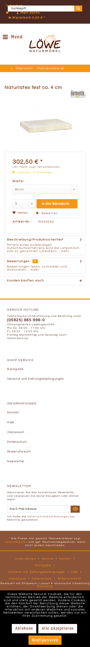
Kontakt (13, 412)
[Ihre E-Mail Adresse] (39, 509)
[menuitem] (45, 5)
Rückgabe (15, 369)
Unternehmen (25, 558)
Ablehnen (24, 628)
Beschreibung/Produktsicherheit (35, 239)
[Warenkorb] (26, 17)
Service (47, 558)
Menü (13, 36)
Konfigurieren (45, 640)
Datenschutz (17, 442)
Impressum (15, 432)
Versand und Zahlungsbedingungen (35, 378)
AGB (10, 422)
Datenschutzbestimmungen (48, 516)
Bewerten (47, 213)
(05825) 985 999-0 (26, 320)
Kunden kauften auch (25, 280)
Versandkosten (16, 542)
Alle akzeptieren (58, 628)
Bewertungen (18, 261)
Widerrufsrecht (19, 451)
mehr (65, 251)
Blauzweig (45, 586)
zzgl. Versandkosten (44, 167)
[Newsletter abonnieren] (75, 509)
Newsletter (16, 461)
